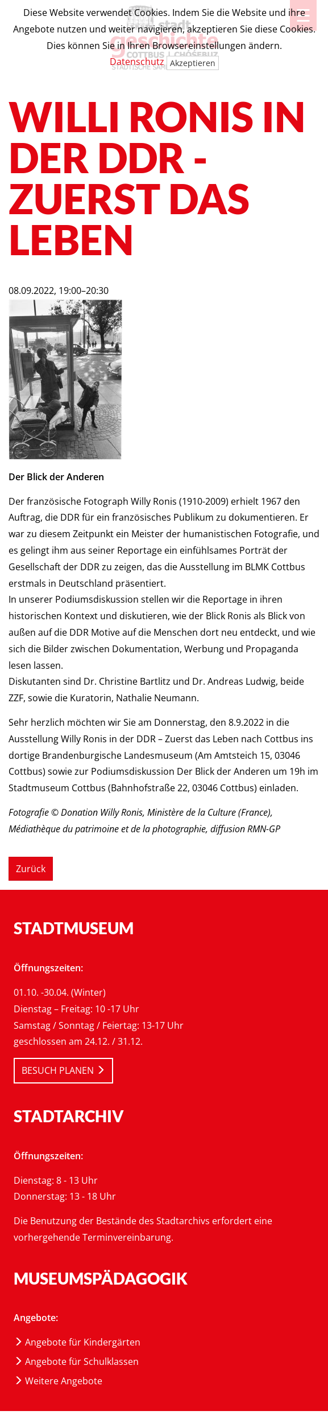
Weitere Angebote (58, 1381)
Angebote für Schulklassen (76, 1361)
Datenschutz (137, 61)
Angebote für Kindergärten (77, 1342)
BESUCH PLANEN (63, 1070)
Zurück (30, 868)
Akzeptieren (192, 63)
